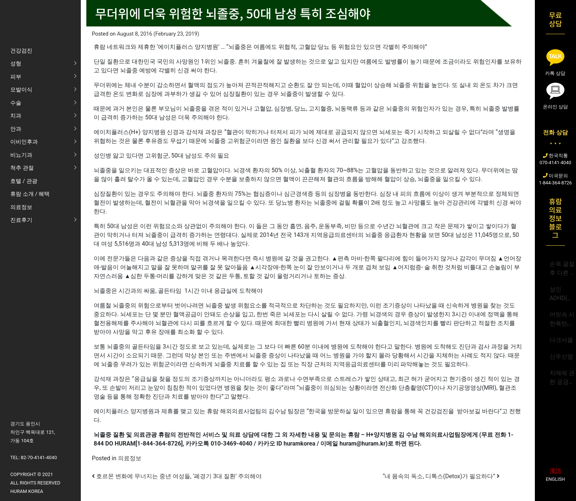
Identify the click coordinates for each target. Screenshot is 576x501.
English (555, 479)
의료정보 (129, 458)
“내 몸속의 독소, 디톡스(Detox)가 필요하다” (441, 476)
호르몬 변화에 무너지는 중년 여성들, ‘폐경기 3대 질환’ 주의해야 (177, 476)
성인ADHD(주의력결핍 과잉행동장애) (561, 294)
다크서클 (561, 339)
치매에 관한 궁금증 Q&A (562, 378)
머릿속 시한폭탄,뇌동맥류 (562, 319)
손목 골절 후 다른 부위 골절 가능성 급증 (563, 268)
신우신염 (561, 356)
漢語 (555, 471)
